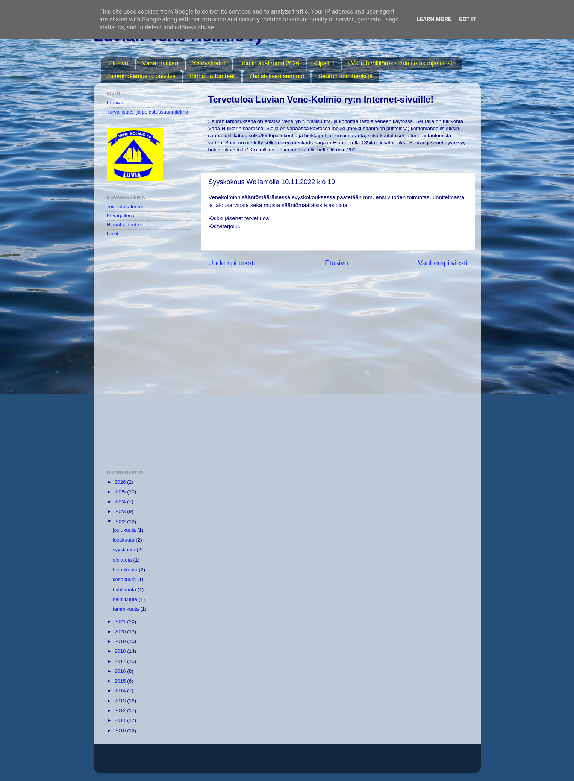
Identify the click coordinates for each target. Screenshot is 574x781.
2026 (120, 482)
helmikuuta (126, 599)
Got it (467, 19)
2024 (120, 501)
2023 (120, 511)
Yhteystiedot (208, 63)
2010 (120, 730)
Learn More (433, 19)
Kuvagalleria (121, 215)
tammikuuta (127, 609)
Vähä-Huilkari (160, 63)
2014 (120, 690)
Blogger (371, 762)
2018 (120, 651)
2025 (120, 492)
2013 (120, 701)
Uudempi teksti (231, 263)
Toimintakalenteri (126, 206)
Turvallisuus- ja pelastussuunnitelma (147, 112)
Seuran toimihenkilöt (345, 76)
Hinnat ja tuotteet (212, 76)
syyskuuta (125, 549)
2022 (120, 521)
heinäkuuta (126, 569)
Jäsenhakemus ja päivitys (141, 76)
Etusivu (118, 63)
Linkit (113, 233)
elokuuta (123, 560)
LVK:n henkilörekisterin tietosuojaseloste (402, 63)
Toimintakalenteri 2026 (269, 63)
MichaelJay (311, 762)
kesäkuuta (125, 579)
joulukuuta (125, 530)
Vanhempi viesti (443, 263)
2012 (120, 710)
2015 (120, 681)
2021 (120, 621)
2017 (120, 661)
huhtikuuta (125, 589)
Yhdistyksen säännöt (276, 76)
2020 (120, 631)
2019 (120, 641)
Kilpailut (323, 63)
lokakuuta (124, 540)
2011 (120, 720)
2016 (120, 671)
